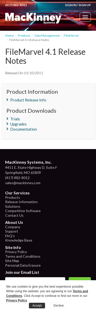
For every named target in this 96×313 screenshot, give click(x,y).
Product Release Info (28, 100)
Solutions (12, 206)
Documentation (23, 129)
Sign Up (85, 5)
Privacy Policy (16, 251)
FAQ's (10, 236)
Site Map (12, 260)
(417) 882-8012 (16, 5)
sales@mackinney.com (22, 183)
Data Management (47, 35)
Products (24, 35)
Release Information (21, 202)
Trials (15, 119)
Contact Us (14, 215)
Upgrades (18, 124)
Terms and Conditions (22, 256)
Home (9, 35)
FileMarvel (71, 35)
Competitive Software (23, 210)
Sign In (70, 5)
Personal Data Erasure (23, 265)
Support (11, 231)
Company (12, 227)
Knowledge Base (18, 240)
